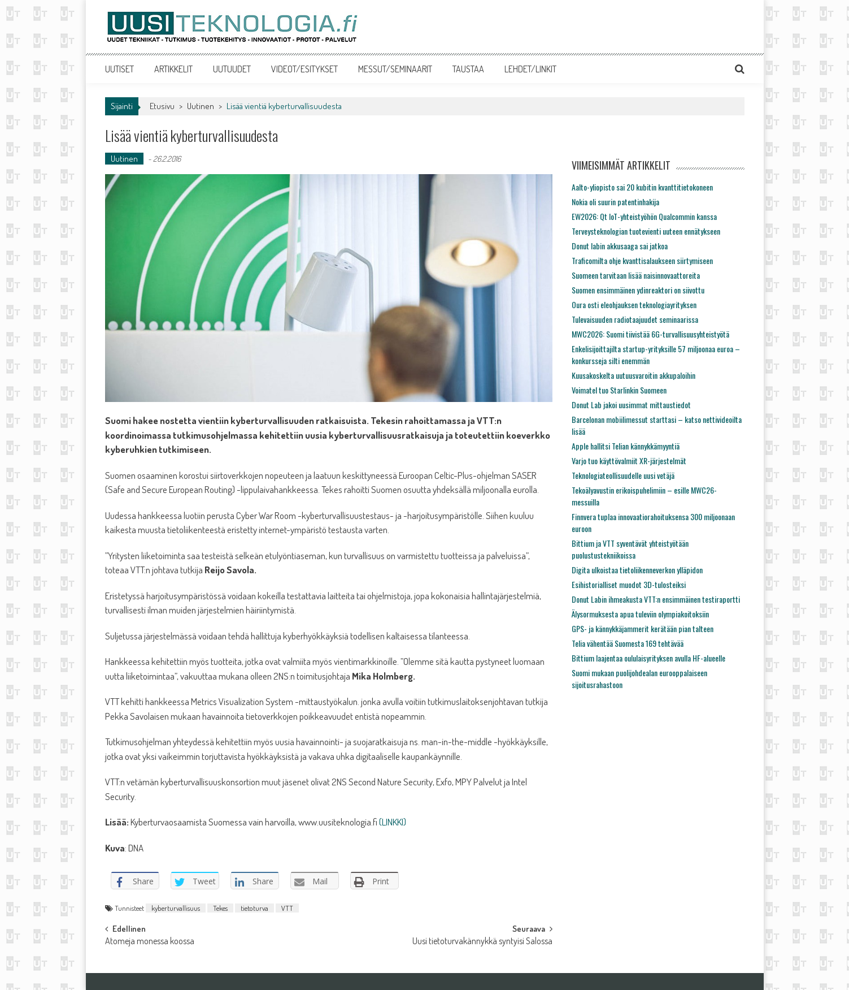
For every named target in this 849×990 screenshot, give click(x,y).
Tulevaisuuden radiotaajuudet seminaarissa (635, 319)
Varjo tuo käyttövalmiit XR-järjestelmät (629, 460)
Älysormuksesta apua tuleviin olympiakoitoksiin (640, 614)
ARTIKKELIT (173, 69)
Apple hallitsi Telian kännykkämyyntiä (626, 446)
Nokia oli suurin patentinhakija (615, 201)
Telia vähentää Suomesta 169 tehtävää (627, 643)
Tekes (220, 908)
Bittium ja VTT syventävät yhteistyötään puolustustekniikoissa (630, 549)
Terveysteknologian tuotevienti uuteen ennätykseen (646, 231)
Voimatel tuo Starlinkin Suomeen (619, 390)
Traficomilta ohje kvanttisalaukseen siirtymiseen (642, 260)
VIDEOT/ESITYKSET (304, 69)
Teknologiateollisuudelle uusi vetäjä (623, 475)
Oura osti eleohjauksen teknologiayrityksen (634, 304)
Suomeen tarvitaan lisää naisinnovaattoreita (636, 275)
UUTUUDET (232, 69)
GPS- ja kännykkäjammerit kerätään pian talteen (642, 628)
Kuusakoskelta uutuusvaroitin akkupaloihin (633, 375)
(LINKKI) (392, 822)
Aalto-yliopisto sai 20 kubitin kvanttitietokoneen (642, 187)
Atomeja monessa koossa (149, 941)
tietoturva (254, 908)
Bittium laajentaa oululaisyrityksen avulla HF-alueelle (648, 658)
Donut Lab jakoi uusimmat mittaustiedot (631, 404)
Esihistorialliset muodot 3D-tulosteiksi (629, 584)
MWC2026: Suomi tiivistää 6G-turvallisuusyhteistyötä (650, 334)
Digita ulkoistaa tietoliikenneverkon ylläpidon (637, 570)
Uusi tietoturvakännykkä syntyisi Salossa (482, 941)
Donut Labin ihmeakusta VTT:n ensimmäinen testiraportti (656, 599)
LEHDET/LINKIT (530, 69)
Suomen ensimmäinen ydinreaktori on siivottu (638, 290)
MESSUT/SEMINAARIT (395, 69)
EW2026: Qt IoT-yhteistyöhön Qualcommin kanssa (644, 216)
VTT (287, 908)
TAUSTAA (468, 69)
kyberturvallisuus (175, 908)
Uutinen (200, 106)
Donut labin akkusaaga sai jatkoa (620, 246)
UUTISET (119, 69)
